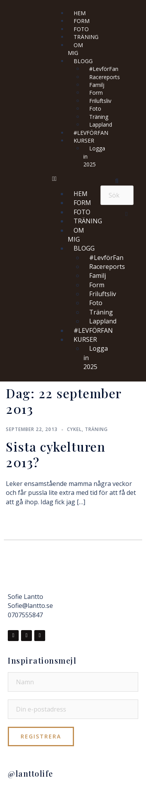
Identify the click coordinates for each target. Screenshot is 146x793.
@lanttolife (30, 773)
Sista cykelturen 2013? (55, 454)
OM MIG (75, 49)
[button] (72, 178)
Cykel (74, 429)
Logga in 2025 (94, 156)
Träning (96, 429)
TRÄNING (86, 37)
